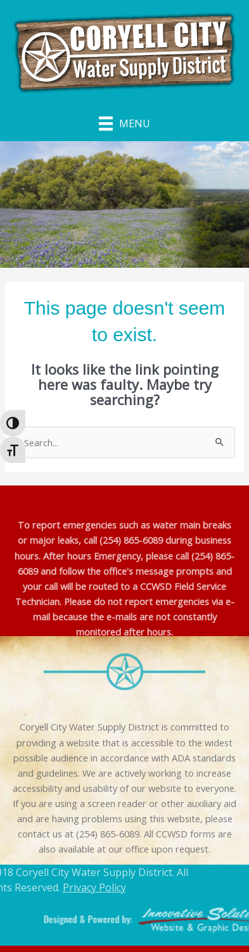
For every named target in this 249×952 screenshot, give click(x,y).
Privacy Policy (73, 887)
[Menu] (124, 123)
